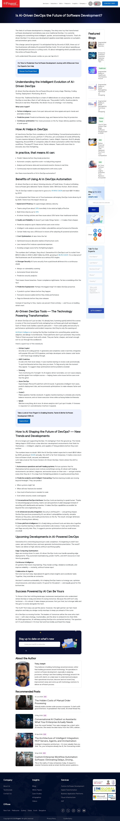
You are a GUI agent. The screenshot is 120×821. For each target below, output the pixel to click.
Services (46, 3)
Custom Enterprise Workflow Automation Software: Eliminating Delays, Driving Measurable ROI (56, 760)
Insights (75, 3)
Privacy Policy (51, 818)
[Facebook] (95, 231)
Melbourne (15, 810)
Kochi (35, 810)
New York (6, 810)
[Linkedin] (95, 235)
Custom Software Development (72, 786)
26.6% (33, 455)
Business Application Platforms (72, 794)
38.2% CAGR (63, 255)
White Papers (37, 790)
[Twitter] (99, 231)
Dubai (30, 810)
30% (37, 208)
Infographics (36, 797)
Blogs (34, 786)
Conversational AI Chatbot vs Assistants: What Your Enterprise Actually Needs (56, 720)
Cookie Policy (67, 818)
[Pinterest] (99, 235)
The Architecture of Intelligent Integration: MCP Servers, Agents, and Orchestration (57, 739)
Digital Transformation (69, 790)
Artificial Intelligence (23, 332)
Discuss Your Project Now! (28, 71)
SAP (62, 801)
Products (68, 3)
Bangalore (42, 810)
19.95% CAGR (57, 191)
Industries (54, 3)
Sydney (23, 810)
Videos (34, 801)
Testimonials (7, 790)
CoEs (61, 3)
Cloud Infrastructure (68, 797)
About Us (6, 786)
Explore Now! (23, 421)
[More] (95, 239)
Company (83, 3)
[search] (90, 3)
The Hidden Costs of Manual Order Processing (52, 702)
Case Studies (37, 794)
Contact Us (7, 794)
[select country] (97, 3)
